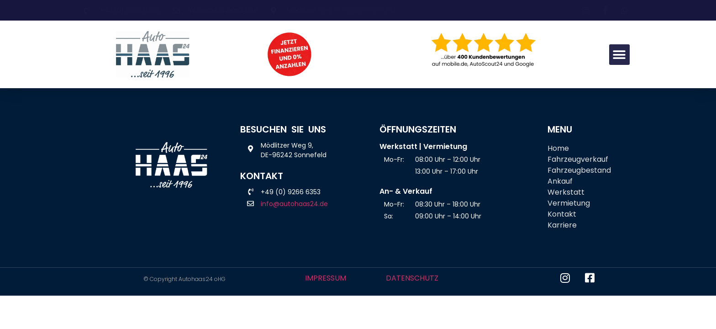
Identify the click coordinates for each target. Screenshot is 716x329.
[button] (619, 54)
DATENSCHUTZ (412, 278)
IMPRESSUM (325, 278)
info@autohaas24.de (294, 203)
